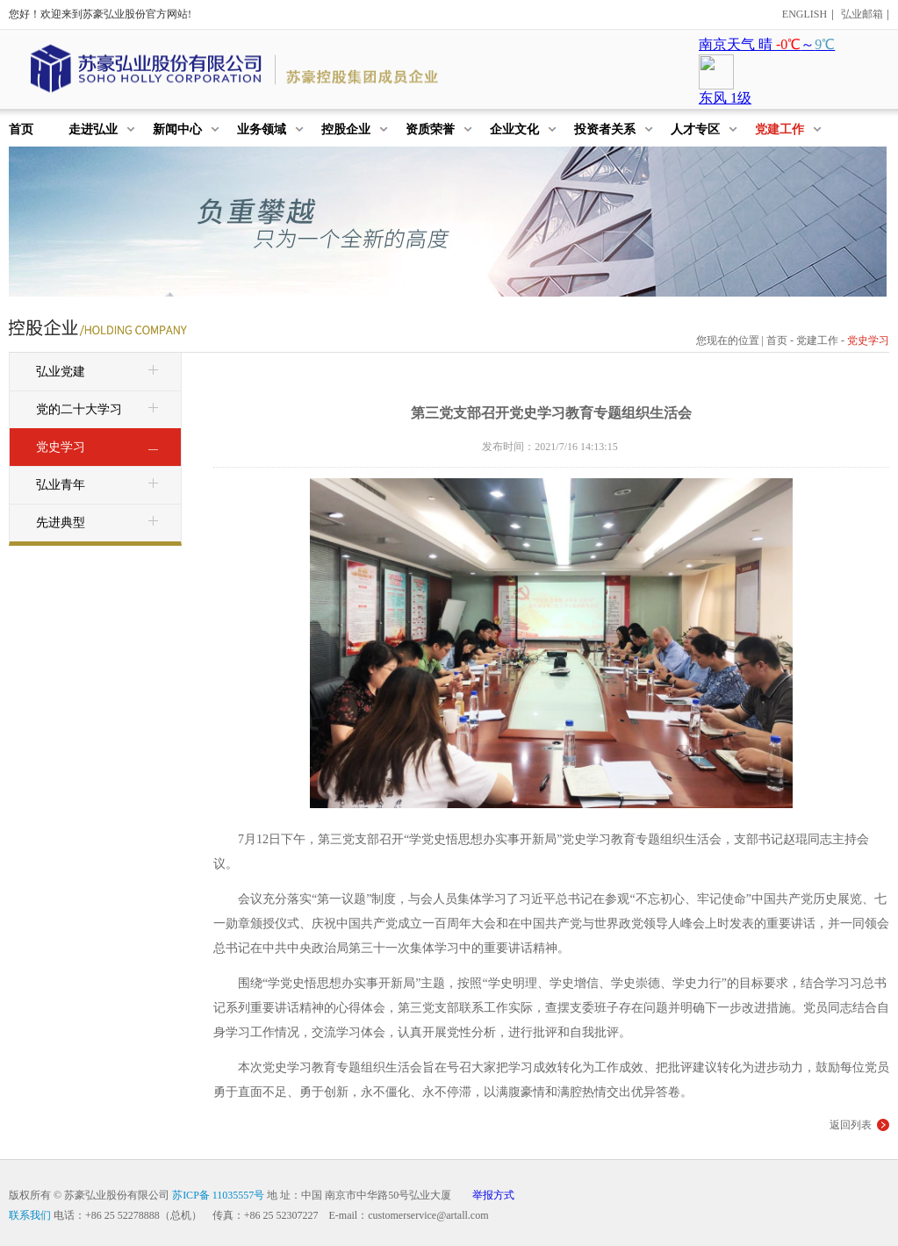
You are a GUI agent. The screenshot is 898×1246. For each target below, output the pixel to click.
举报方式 (493, 1195)
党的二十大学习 (99, 411)
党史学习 (99, 448)
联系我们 (30, 1215)
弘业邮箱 (862, 14)
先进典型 (99, 524)
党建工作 (817, 340)
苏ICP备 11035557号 (218, 1195)
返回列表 (851, 1125)
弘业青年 (99, 486)
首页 (776, 340)
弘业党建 (99, 373)
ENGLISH (804, 14)
